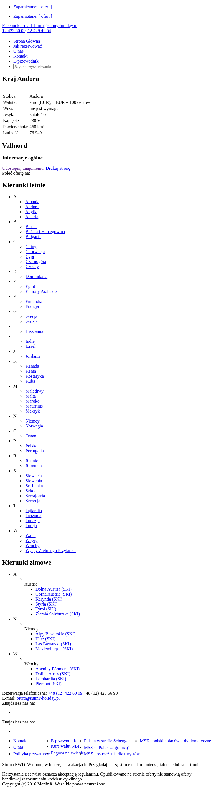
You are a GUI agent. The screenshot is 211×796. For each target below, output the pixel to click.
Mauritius (34, 406)
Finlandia (34, 301)
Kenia (31, 371)
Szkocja (33, 490)
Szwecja (33, 500)
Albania (32, 201)
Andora (32, 206)
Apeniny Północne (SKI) (57, 668)
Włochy (33, 545)
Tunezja (33, 520)
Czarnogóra (36, 261)
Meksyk (33, 411)
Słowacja (34, 475)
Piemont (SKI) (48, 683)
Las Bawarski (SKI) (53, 644)
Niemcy (33, 421)
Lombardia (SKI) (50, 678)
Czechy (32, 266)
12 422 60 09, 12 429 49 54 (26, 30)
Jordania (33, 356)
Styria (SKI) (46, 604)
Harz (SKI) (45, 639)
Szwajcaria (35, 495)
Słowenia (34, 480)
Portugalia (35, 451)
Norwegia (34, 426)
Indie (30, 341)
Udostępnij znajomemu (23, 168)
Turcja (31, 525)
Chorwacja (35, 251)
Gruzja (32, 321)
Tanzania (34, 515)
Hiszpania (34, 331)
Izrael (30, 346)
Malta (31, 396)
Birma (31, 226)
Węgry (32, 540)
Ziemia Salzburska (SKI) (57, 614)
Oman (31, 436)
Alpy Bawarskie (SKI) (55, 634)
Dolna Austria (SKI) (53, 589)
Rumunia (34, 465)
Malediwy (35, 391)
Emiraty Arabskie (41, 291)
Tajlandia (34, 510)
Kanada (32, 366)
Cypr (30, 256)
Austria (31, 216)
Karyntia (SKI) (48, 599)
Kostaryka (35, 376)
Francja (32, 306)
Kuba (30, 381)
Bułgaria (33, 236)
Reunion (33, 460)
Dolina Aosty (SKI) (52, 673)
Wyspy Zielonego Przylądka (51, 550)
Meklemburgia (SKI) (54, 648)
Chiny (31, 246)
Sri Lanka (34, 485)
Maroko (33, 401)
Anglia (31, 211)
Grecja (31, 316)
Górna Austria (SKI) (53, 594)
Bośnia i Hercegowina (45, 231)
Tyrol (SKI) (45, 609)
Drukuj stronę (57, 168)
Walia (31, 535)
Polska (31, 446)
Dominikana (36, 276)
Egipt (30, 286)
